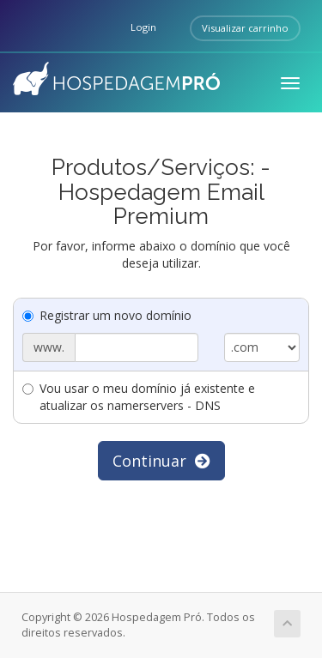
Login (143, 27)
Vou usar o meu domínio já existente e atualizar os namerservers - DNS (138, 397)
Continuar (161, 460)
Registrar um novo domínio (106, 315)
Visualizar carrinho (245, 27)
